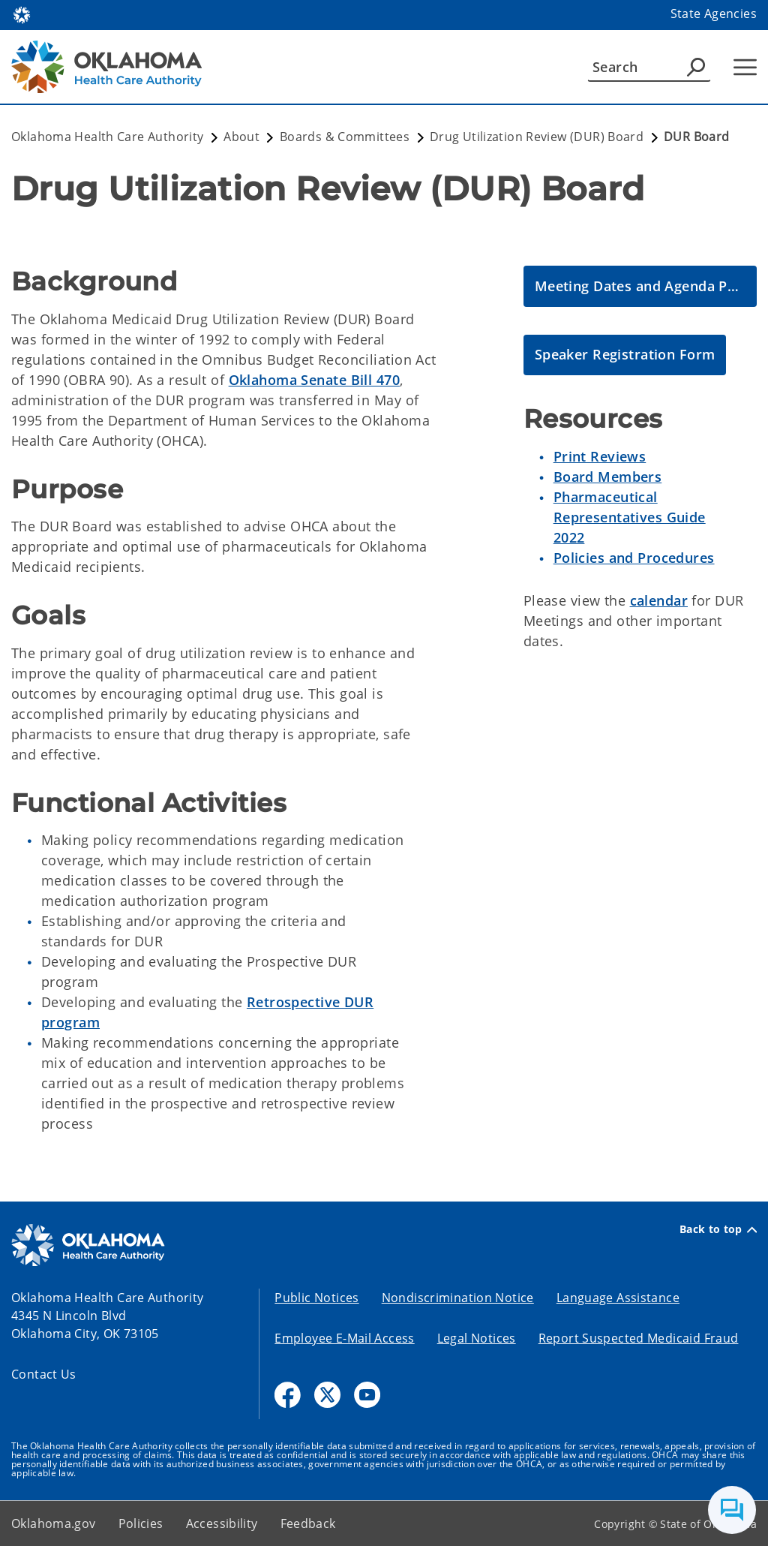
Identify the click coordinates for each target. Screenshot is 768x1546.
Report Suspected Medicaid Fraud (638, 1338)
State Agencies (713, 13)
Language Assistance (618, 1297)
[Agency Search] (696, 67)
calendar (659, 600)
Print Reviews (600, 456)
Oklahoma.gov (53, 1523)
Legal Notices (476, 1338)
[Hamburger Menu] (745, 67)
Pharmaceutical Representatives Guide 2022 (630, 517)
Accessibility (222, 1523)
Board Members (608, 477)
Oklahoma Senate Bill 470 (314, 380)
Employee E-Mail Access (344, 1338)
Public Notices (316, 1297)
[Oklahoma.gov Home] (21, 14)
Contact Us (43, 1374)
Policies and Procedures (634, 558)
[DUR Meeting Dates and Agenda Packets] (640, 286)
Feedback (308, 1523)
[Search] (649, 67)
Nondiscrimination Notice (458, 1297)
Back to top (718, 1229)
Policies (141, 1523)
